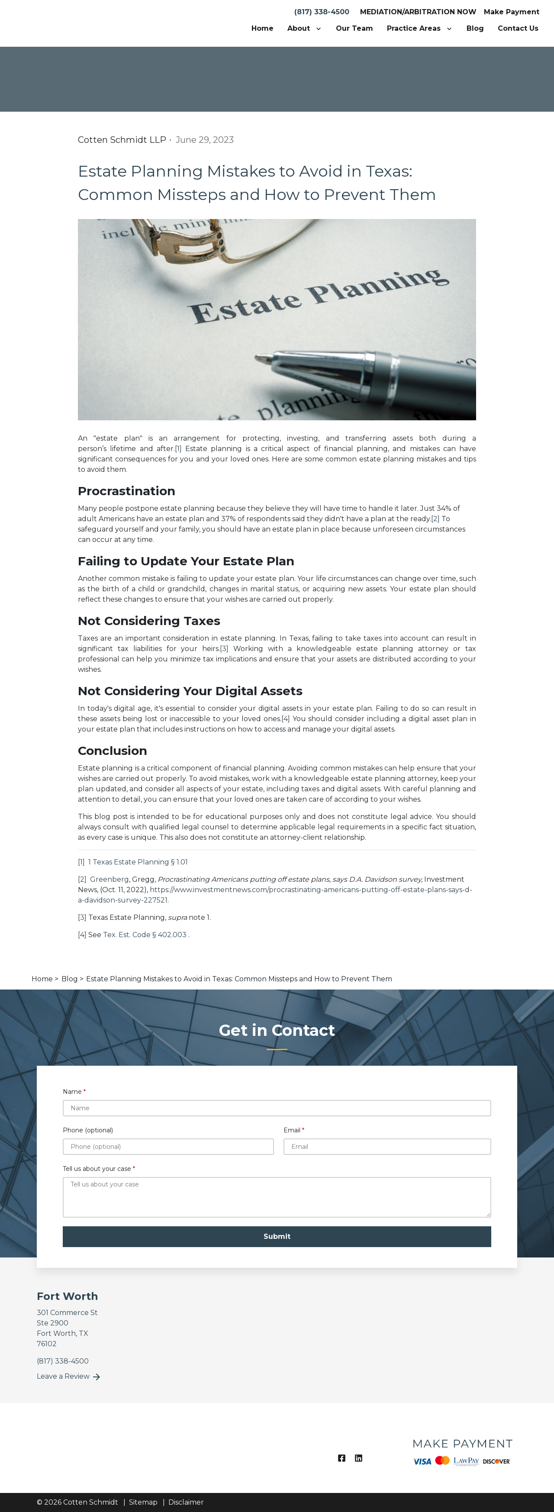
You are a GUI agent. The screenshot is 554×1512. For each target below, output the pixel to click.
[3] (224, 649)
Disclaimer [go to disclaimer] (186, 1502)
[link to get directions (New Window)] (92, 1328)
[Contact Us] (518, 28)
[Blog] (475, 28)
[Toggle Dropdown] (320, 28)
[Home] (262, 28)
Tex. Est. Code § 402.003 (145, 935)
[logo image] (462, 1448)
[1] (178, 449)
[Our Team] (354, 28)
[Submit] (277, 1236)
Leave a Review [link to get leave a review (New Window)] (69, 1377)
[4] (285, 719)
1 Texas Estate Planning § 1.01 (138, 862)
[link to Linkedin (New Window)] (359, 1458)
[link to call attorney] (63, 1361)
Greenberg (108, 879)
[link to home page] (69, 23)
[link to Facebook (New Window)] (342, 1458)
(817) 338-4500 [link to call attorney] (321, 12)
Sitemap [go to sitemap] (143, 1502)
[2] (435, 519)
